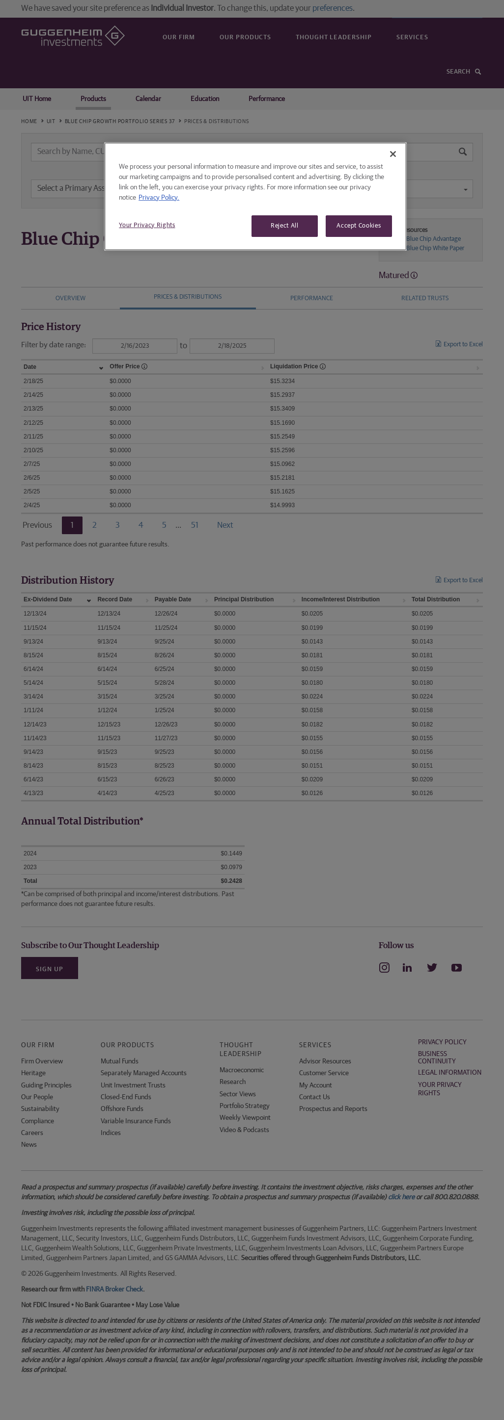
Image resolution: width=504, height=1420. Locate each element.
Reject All (285, 226)
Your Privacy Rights (147, 225)
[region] (255, 196)
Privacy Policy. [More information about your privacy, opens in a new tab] (159, 197)
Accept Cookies (358, 226)
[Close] (393, 154)
